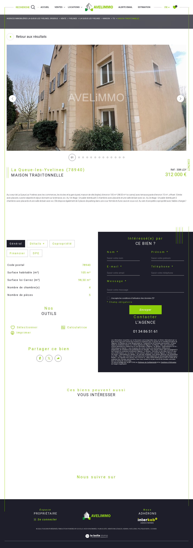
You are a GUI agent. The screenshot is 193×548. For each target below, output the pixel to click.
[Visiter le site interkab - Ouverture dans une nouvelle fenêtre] (147, 520)
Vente (63, 18)
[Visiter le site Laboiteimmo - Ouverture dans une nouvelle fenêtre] (96, 539)
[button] (180, 98)
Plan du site (102, 529)
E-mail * (114, 266)
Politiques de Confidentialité (147, 362)
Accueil (45, 7)
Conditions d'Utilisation (168, 362)
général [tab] (16, 243)
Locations (74, 7)
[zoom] (96, 150)
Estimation (144, 7)
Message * (117, 281)
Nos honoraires (90, 529)
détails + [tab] (37, 243)
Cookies (153, 529)
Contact (188, 165)
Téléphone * (162, 266)
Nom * (113, 252)
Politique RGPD (143, 529)
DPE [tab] (36, 253)
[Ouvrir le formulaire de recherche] (25, 7)
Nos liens (133, 529)
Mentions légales (115, 529)
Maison (106, 18)
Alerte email (125, 7)
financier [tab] (17, 253)
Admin (125, 529)
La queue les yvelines (90, 18)
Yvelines (73, 18)
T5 (114, 18)
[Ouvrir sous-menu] (64, 7)
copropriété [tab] (62, 243)
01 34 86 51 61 (145, 331)
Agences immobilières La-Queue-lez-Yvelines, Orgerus (32, 18)
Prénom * (160, 252)
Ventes (58, 7)
